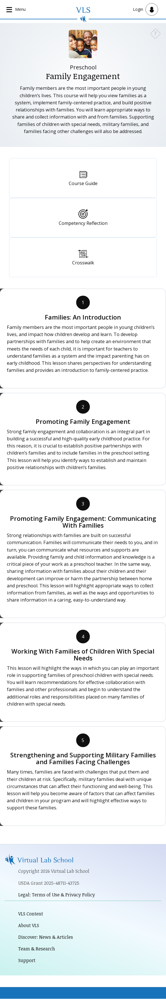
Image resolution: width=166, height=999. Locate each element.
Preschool (83, 67)
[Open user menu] (145, 9)
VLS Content (31, 914)
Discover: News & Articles (45, 937)
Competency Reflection (83, 223)
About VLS (29, 925)
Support (27, 960)
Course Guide (83, 183)
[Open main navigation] (16, 9)
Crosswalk (83, 263)
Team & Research (37, 949)
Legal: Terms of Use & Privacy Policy (57, 895)
